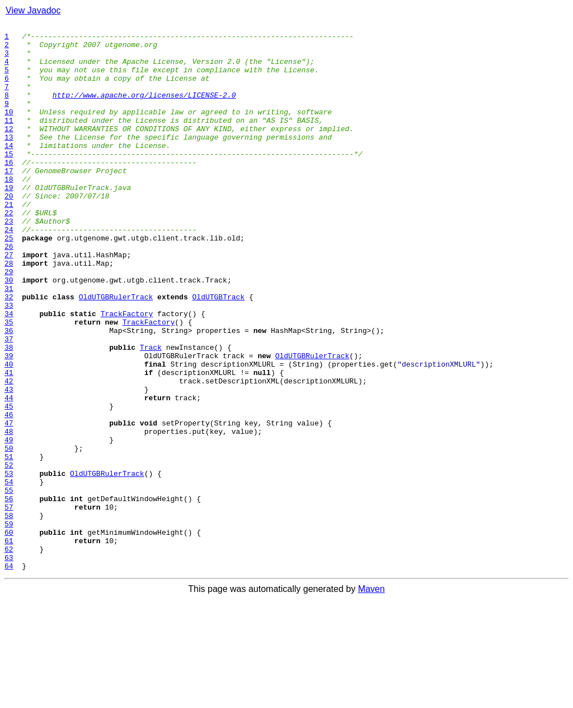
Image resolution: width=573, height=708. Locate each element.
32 (8, 352)
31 (8, 342)
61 (8, 645)
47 (8, 503)
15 (8, 180)
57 (8, 604)
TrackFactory (127, 372)
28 (8, 312)
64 (8, 675)
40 (8, 433)
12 (8, 150)
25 (8, 281)
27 (8, 302)
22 (8, 251)
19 (8, 221)
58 (8, 614)
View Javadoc (33, 10)
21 (8, 241)
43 (8, 463)
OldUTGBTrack (218, 352)
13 (8, 160)
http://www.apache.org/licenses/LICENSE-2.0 (144, 110)
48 (8, 513)
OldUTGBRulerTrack (116, 352)
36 (8, 392)
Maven (371, 698)
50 (8, 534)
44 (8, 473)
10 (8, 130)
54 (8, 574)
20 (8, 231)
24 (8, 271)
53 (8, 564)
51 (8, 544)
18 (8, 211)
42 (8, 453)
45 (8, 483)
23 (8, 261)
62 (8, 655)
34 (8, 372)
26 (8, 291)
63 (8, 665)
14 (8, 170)
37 (8, 402)
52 (8, 554)
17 (8, 201)
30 (8, 332)
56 (8, 594)
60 (8, 635)
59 (8, 624)
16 (8, 191)
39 (8, 423)
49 (8, 524)
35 (8, 382)
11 (8, 140)
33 (8, 362)
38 (8, 413)
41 (8, 443)
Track (151, 413)
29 (8, 322)
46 (8, 493)
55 (8, 584)
